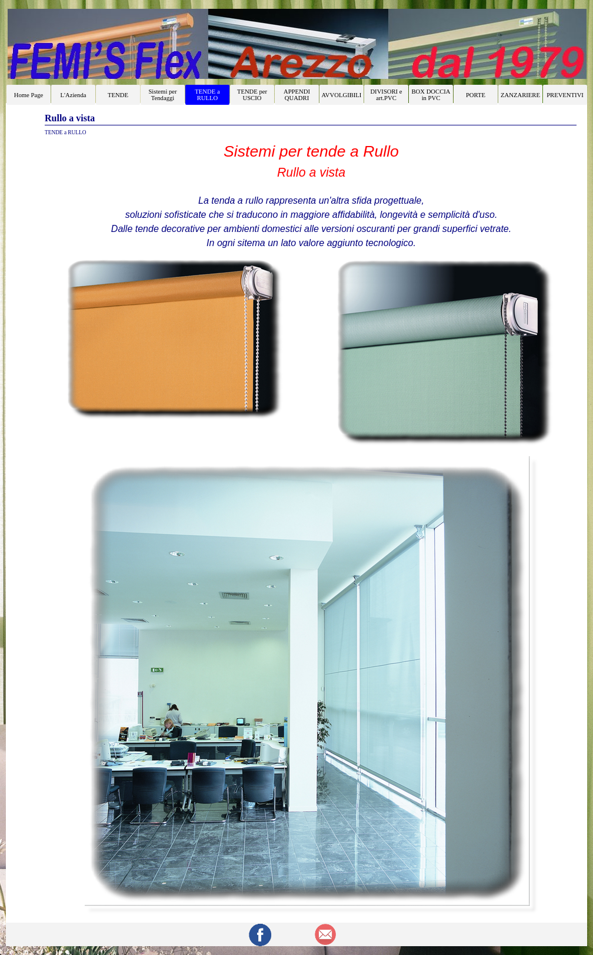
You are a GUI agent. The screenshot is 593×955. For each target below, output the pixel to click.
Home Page (28, 95)
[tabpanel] (311, 195)
